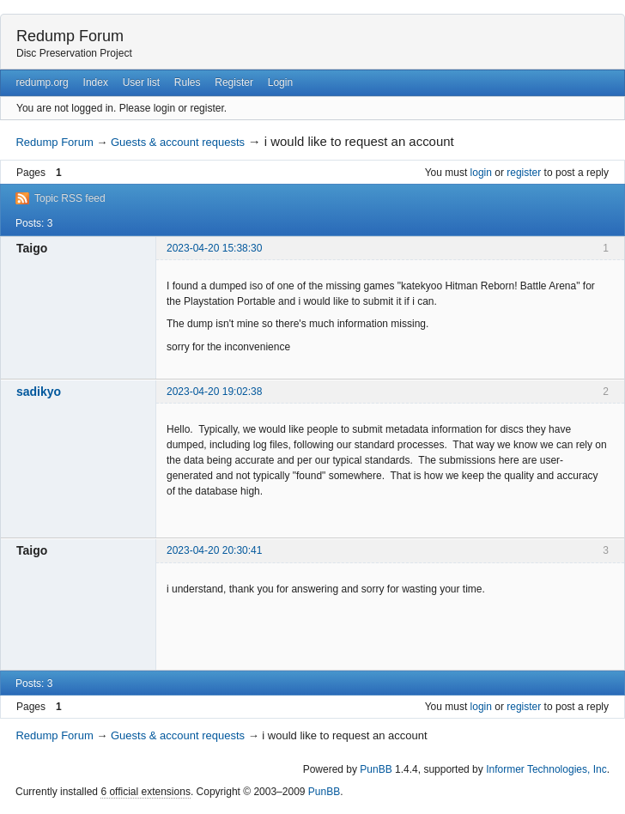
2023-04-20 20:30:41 (214, 550)
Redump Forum (70, 36)
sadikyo (38, 391)
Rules (187, 82)
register (524, 173)
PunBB (375, 769)
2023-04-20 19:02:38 (214, 392)
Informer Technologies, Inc (546, 769)
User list (141, 82)
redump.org (41, 82)
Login (280, 82)
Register (234, 82)
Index (95, 82)
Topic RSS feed (70, 198)
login (481, 173)
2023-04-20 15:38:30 (214, 248)
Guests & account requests (178, 142)
